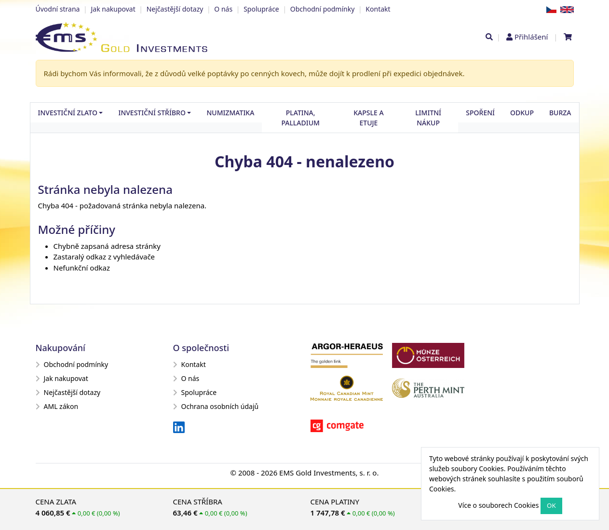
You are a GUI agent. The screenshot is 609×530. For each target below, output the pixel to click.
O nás (223, 9)
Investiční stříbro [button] (151, 112)
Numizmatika (230, 112)
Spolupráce (261, 9)
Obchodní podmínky (322, 9)
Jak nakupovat (113, 9)
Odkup (522, 112)
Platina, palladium (300, 117)
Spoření (480, 112)
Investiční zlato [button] (67, 112)
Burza (560, 112)
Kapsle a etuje (368, 117)
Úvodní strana (58, 9)
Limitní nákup (428, 117)
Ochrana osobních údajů (216, 406)
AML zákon (57, 406)
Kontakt (377, 9)
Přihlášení (531, 36)
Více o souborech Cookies (498, 505)
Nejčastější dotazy (175, 9)
